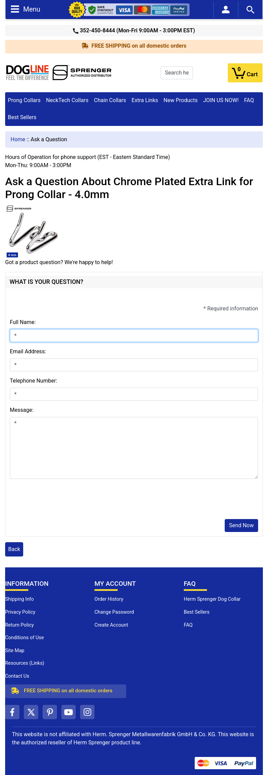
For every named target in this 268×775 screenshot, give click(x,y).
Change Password (114, 612)
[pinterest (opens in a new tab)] (50, 712)
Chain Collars (110, 100)
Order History (108, 599)
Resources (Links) (24, 663)
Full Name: (23, 322)
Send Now (241, 525)
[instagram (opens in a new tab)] (87, 712)
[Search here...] (177, 72)
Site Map (14, 650)
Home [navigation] (18, 139)
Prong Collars (24, 100)
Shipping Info (19, 599)
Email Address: (28, 351)
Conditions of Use (24, 638)
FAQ (249, 100)
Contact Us (17, 676)
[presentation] (62, 500)
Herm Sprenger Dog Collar (212, 599)
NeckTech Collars (67, 100)
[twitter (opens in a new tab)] (31, 712)
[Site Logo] (59, 72)
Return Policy (19, 625)
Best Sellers (22, 117)
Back (14, 549)
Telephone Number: (33, 380)
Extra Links (145, 100)
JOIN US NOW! (221, 100)
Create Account (111, 625)
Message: (21, 410)
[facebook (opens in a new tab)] (12, 712)
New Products (181, 100)
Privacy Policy (20, 612)
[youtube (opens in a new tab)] (68, 712)
